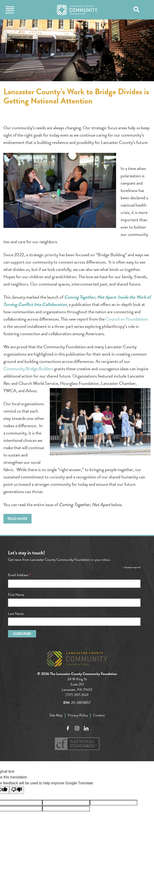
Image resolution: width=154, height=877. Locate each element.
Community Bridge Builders (28, 368)
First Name (16, 594)
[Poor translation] (16, 790)
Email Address (19, 575)
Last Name (16, 613)
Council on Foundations (127, 319)
